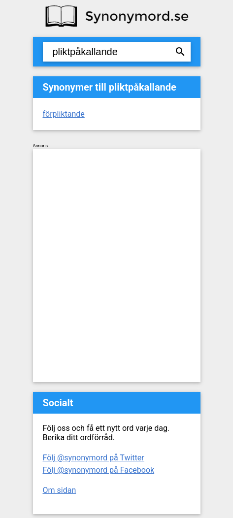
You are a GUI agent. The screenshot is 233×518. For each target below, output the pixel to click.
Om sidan (59, 490)
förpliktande (64, 114)
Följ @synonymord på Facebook (99, 470)
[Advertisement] (116, 265)
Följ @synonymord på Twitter (93, 457)
